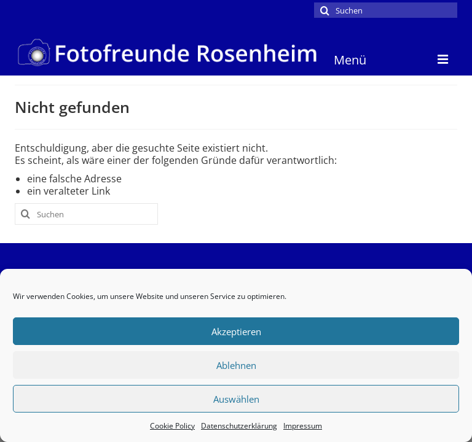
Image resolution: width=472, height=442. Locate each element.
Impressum (302, 426)
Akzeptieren (236, 331)
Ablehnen (236, 365)
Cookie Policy (172, 426)
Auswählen (236, 399)
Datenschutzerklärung (239, 426)
